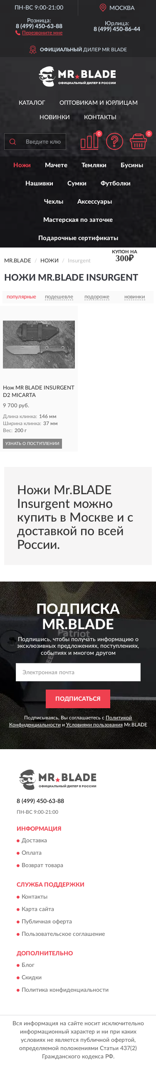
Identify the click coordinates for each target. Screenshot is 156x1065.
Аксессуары (94, 202)
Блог (28, 966)
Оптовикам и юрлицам (98, 103)
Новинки (55, 117)
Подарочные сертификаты (78, 238)
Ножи (22, 165)
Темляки (94, 165)
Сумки (77, 183)
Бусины (132, 165)
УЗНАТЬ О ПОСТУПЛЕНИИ (32, 444)
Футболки (116, 183)
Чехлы (53, 202)
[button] (38, 32)
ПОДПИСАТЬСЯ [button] (78, 699)
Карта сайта (38, 909)
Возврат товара (42, 866)
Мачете (56, 165)
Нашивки (39, 183)
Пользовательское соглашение (63, 934)
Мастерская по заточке (78, 220)
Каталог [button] (32, 103)
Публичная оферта (47, 922)
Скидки (32, 978)
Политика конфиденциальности (65, 990)
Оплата (32, 853)
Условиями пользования (94, 724)
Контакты (100, 117)
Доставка (34, 841)
